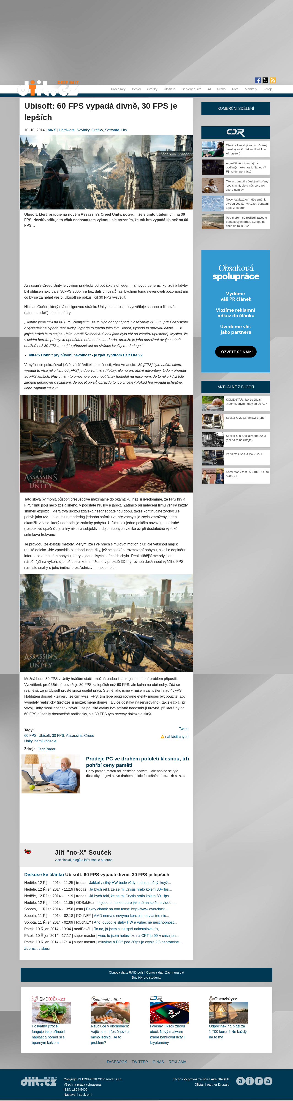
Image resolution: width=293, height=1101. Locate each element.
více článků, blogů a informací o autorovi (83, 860)
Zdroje (268, 89)
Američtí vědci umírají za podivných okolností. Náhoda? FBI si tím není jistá (246, 167)
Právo (221, 89)
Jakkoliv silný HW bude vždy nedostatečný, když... (130, 883)
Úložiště (169, 89)
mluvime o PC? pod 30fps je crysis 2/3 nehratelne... (140, 942)
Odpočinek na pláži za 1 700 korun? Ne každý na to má (228, 1031)
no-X (52, 130)
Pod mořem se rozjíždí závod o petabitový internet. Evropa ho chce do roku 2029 (246, 222)
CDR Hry (235, 132)
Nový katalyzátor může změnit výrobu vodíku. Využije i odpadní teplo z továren (247, 203)
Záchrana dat (174, 972)
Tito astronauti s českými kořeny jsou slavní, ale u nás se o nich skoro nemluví (247, 185)
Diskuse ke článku (44, 874)
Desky (136, 89)
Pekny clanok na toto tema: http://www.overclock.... (127, 909)
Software (112, 130)
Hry (124, 130)
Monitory (251, 89)
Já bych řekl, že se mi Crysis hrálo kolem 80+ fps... (130, 889)
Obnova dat (154, 972)
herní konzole (45, 741)
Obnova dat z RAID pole (126, 972)
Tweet (184, 729)
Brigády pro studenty (146, 977)
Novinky (83, 130)
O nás (158, 1062)
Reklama (177, 1062)
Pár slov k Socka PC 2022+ (244, 454)
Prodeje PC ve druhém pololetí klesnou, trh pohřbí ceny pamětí (137, 762)
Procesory (118, 89)
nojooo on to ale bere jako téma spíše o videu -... (137, 903)
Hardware (67, 130)
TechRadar (46, 749)
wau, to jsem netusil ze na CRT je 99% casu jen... (138, 936)
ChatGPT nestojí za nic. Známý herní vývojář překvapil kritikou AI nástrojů (246, 149)
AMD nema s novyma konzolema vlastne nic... (131, 916)
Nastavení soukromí (78, 1094)
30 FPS (58, 736)
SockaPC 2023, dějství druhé (245, 417)
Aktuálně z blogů (235, 387)
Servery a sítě (191, 89)
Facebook (117, 1062)
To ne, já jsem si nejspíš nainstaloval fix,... (128, 929)
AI (209, 89)
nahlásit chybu (177, 737)
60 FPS (30, 736)
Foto (235, 89)
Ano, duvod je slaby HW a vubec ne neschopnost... (135, 922)
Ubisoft (44, 736)
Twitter (140, 1062)
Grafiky (152, 89)
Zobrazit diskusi (37, 948)
